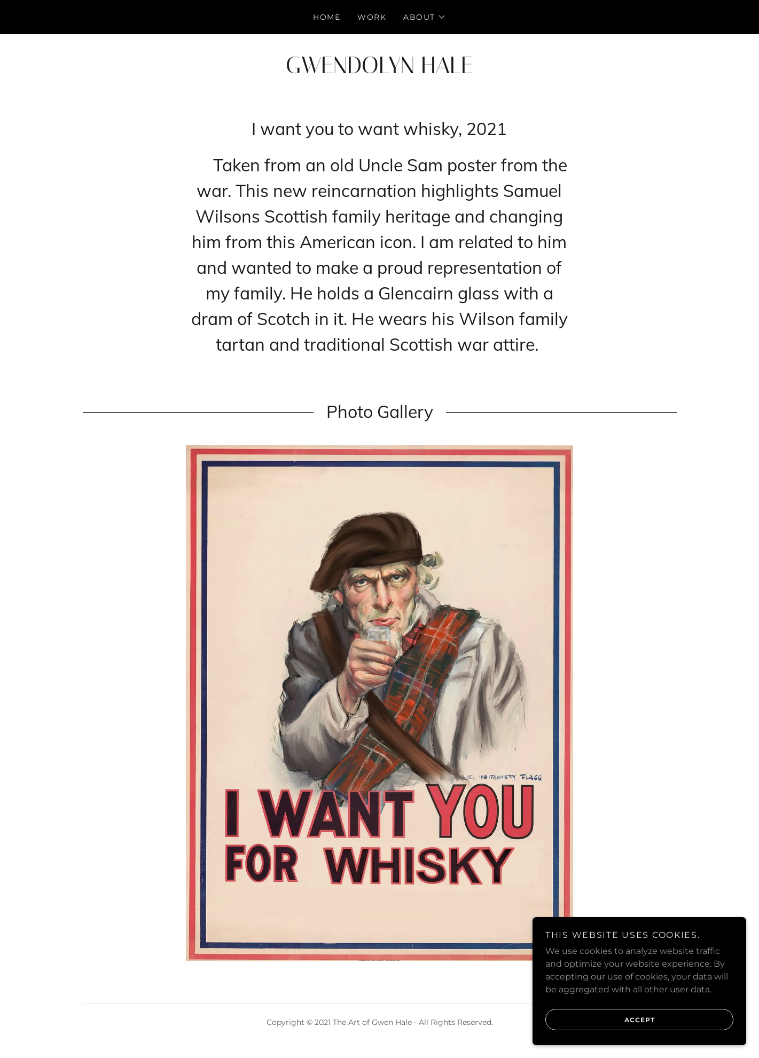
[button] (424, 17)
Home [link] (326, 17)
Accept (600, 1019)
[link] (379, 70)
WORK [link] (371, 17)
